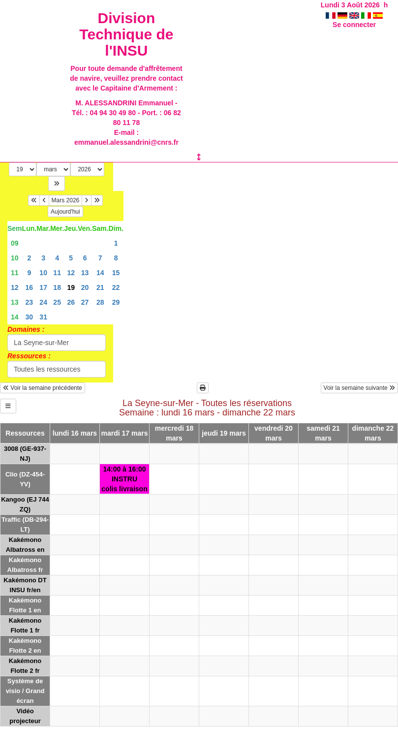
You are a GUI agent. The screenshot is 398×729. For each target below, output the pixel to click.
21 (100, 287)
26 (71, 302)
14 (100, 273)
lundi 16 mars (75, 433)
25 (57, 302)
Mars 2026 (66, 200)
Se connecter (354, 25)
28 (100, 302)
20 (85, 287)
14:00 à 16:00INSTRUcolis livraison (124, 479)
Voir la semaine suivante (359, 387)
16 (29, 287)
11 (15, 273)
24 (43, 302)
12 (71, 273)
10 (15, 258)
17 (43, 287)
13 (85, 273)
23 (29, 302)
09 (15, 243)
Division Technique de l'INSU (126, 34)
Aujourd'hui (65, 211)
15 (116, 273)
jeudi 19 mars (224, 433)
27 (85, 302)
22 (116, 287)
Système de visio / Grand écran (25, 690)
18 (57, 287)
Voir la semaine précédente (42, 387)
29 (116, 302)
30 (29, 317)
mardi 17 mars (124, 433)
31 (43, 317)
